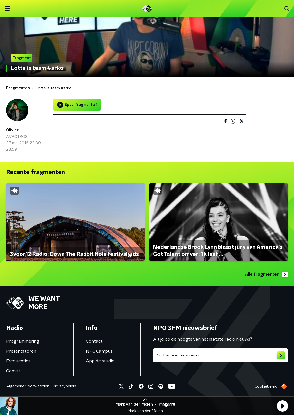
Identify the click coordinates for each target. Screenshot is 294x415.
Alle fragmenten (266, 274)
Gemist (13, 371)
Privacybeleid (64, 386)
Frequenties (18, 361)
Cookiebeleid (266, 386)
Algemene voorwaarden (27, 386)
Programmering (22, 341)
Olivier (12, 130)
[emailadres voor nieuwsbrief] (220, 355)
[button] (282, 406)
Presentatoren (21, 351)
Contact (94, 341)
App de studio (100, 361)
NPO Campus (99, 351)
